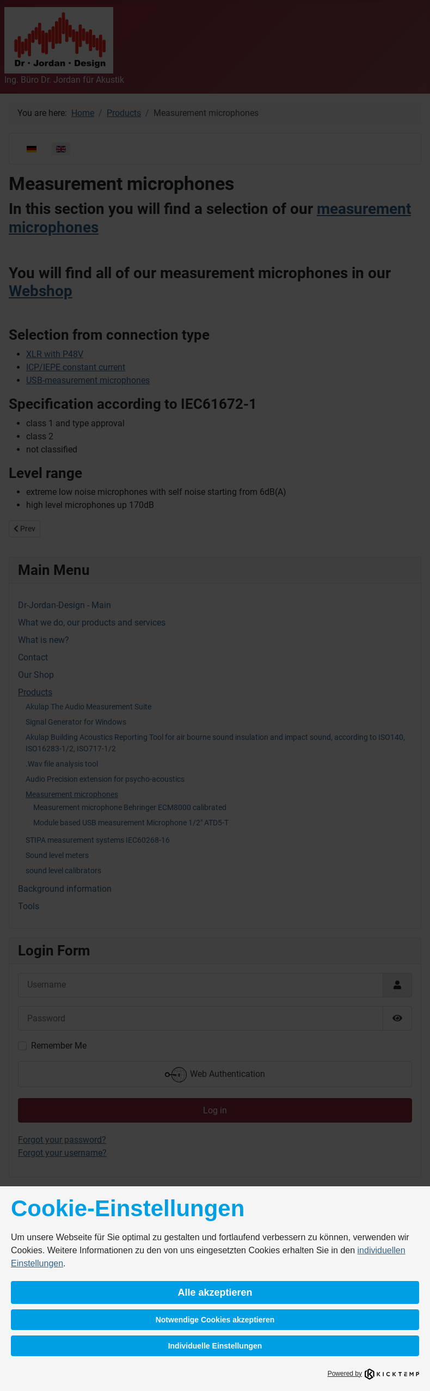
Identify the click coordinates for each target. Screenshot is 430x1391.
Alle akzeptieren (214, 1292)
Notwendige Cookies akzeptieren (215, 1319)
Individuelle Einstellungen (215, 1345)
